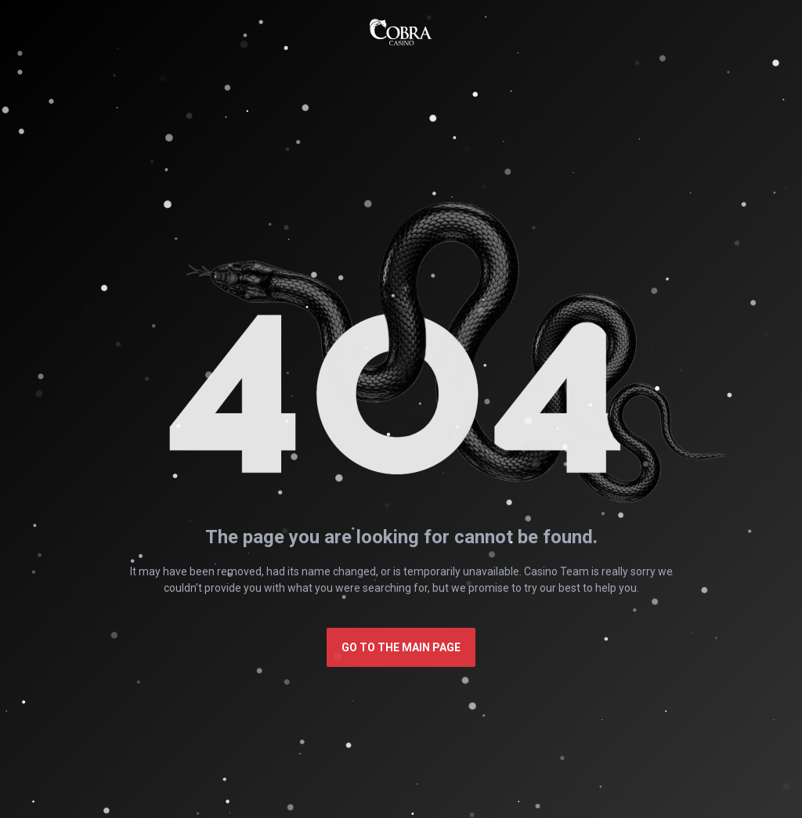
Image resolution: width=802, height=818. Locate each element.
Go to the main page (401, 647)
